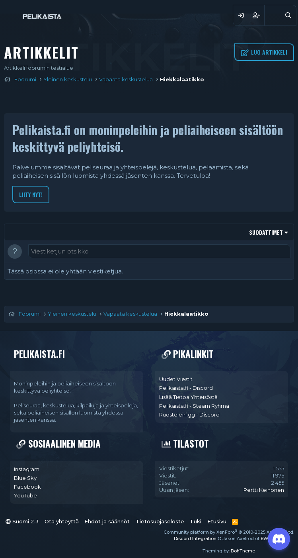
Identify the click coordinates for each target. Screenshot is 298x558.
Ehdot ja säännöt (107, 521)
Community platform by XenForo (229, 532)
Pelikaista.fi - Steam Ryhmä (194, 406)
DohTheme (243, 551)
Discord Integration (195, 538)
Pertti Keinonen (263, 490)
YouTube (25, 495)
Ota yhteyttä (62, 521)
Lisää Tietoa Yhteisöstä (188, 397)
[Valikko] (11, 15)
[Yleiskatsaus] (272, 15)
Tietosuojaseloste (160, 521)
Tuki (195, 521)
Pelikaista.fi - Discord (186, 388)
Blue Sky (25, 478)
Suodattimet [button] (266, 232)
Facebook (27, 486)
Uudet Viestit (176, 379)
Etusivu (216, 521)
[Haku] (288, 15)
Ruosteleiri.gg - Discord (189, 414)
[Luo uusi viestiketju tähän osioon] (159, 251)
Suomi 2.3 (22, 521)
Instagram (26, 469)
